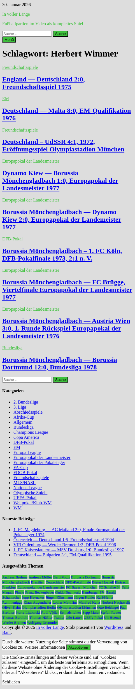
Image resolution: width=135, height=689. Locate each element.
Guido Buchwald (68, 592)
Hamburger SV (93, 592)
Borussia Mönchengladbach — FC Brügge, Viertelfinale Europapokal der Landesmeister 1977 (67, 289)
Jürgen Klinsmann (59, 597)
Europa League (27, 452)
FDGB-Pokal (25, 472)
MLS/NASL (24, 482)
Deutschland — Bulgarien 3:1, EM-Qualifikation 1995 (62, 554)
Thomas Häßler (41, 617)
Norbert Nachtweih (115, 602)
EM (5, 98)
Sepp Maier (91, 612)
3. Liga (19, 407)
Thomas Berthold (15, 617)
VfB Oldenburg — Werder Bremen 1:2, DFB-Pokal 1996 (64, 544)
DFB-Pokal (12, 238)
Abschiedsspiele (28, 412)
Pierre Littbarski (28, 612)
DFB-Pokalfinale (78, 582)
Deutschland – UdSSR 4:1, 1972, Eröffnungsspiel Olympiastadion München (63, 145)
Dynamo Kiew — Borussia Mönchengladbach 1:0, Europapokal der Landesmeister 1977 (60, 180)
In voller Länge (16, 14)
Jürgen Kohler (84, 597)
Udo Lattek (74, 617)
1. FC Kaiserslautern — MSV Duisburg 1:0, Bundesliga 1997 (68, 549)
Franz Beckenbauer (39, 592)
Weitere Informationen (44, 647)
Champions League (30, 432)
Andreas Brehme (14, 577)
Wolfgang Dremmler (42, 622)
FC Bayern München (81, 587)
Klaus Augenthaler (38, 602)
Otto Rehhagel (108, 607)
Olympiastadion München (76, 607)
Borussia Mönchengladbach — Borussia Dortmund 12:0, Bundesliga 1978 (59, 363)
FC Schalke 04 (110, 587)
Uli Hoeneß (112, 617)
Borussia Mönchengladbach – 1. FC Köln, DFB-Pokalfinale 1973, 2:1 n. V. (62, 254)
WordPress (114, 627)
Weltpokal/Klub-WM (32, 502)
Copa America (26, 437)
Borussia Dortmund (86, 577)
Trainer (58, 617)
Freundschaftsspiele (20, 67)
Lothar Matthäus (64, 602)
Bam (6, 632)
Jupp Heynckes (33, 597)
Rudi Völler (50, 612)
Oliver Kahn (11, 607)
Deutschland (55, 582)
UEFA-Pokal (24, 497)
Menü (9, 40)
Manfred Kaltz (89, 602)
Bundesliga (12, 347)
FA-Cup (20, 467)
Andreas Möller (40, 577)
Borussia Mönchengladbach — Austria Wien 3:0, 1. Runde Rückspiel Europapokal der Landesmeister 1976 (66, 328)
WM (17, 507)
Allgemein (22, 422)
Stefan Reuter (111, 612)
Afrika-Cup (23, 417)
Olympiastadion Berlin (39, 607)
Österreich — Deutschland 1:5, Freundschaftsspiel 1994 (63, 539)
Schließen (11, 681)
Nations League (27, 487)
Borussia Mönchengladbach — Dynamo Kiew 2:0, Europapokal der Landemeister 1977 (61, 219)
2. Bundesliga (25, 402)
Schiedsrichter (70, 612)
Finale (19, 592)
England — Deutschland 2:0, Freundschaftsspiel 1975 (43, 83)
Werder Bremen (14, 622)
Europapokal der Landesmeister (30, 161)
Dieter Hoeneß (103, 582)
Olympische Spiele (30, 492)
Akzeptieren (78, 647)
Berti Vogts (61, 577)
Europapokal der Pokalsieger (39, 462)
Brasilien (37, 582)
